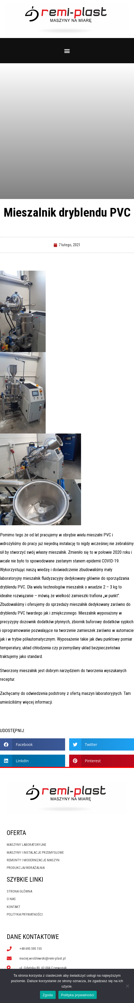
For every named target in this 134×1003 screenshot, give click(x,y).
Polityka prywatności (77, 995)
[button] (67, 50)
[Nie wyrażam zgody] (127, 986)
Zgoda (48, 995)
